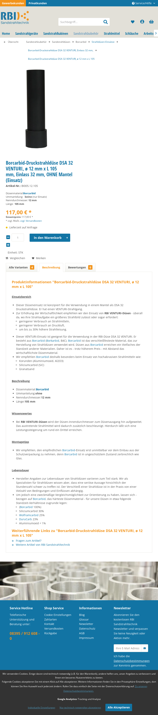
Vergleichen (15, 258)
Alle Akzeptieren (119, 707)
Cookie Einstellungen (57, 615)
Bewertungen (80, 267)
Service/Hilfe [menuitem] (142, 3)
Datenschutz (87, 628)
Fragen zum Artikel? (26, 540)
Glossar (84, 619)
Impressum (86, 638)
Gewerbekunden (13, 3)
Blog (82, 615)
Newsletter (86, 624)
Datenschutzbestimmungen (132, 661)
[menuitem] (84, 22)
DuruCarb (25, 519)
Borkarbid (52, 340)
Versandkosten (53, 628)
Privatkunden (38, 3)
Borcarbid (29, 193)
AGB (82, 633)
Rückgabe (50, 633)
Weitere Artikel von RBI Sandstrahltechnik (41, 544)
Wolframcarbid (28, 515)
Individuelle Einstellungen (41, 707)
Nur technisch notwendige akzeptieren (80, 707)
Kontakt (49, 624)
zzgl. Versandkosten (31, 220)
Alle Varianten (21, 267)
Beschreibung (51, 267)
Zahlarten (50, 619)
